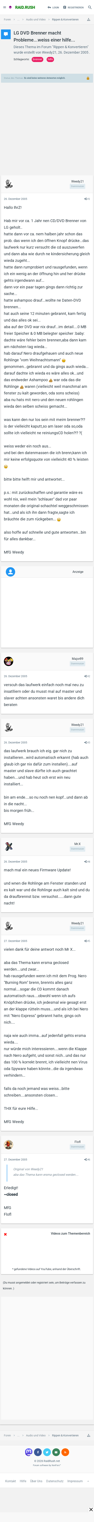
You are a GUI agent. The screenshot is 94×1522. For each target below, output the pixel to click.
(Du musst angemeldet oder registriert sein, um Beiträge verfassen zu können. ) (44, 1285)
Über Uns (36, 1481)
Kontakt (10, 1481)
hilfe (50, 59)
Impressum (75, 1481)
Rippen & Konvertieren (70, 47)
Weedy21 (49, 52)
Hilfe (23, 1481)
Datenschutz (55, 1481)
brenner (37, 59)
